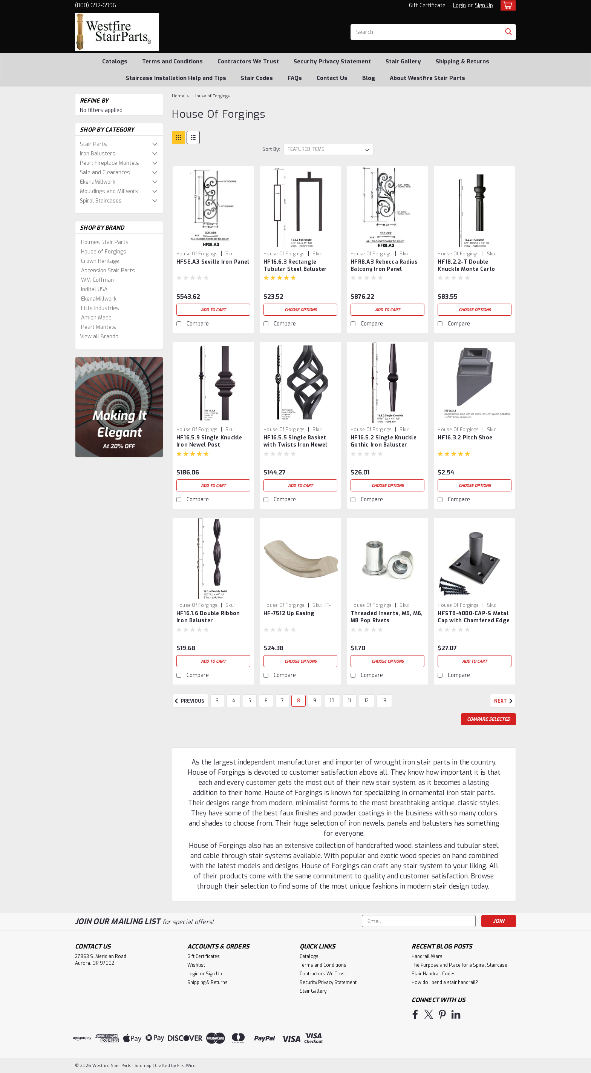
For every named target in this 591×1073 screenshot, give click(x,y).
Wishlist (196, 965)
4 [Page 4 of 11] (233, 701)
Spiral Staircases (101, 200)
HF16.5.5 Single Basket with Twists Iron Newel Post (295, 445)
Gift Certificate (427, 5)
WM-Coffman (97, 280)
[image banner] (119, 406)
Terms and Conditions (172, 61)
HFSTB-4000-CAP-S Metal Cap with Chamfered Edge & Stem (474, 620)
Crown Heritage (100, 261)
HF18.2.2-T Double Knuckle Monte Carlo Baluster (466, 269)
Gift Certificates (203, 956)
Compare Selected (488, 719)
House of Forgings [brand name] (196, 254)
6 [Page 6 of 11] (266, 701)
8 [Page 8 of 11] (298, 701)
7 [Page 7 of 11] (282, 701)
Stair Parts (93, 144)
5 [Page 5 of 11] (249, 701)
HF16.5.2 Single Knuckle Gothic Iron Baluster (383, 441)
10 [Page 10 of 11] (332, 701)
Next (504, 701)
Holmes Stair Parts (105, 242)
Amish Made (96, 317)
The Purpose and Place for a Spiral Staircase (459, 965)
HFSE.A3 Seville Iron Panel (213, 262)
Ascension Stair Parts (108, 270)
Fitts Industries (100, 308)
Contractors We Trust (248, 61)
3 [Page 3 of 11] (217, 701)
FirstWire (186, 1065)
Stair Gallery (403, 61)
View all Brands (99, 336)
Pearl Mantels (98, 327)
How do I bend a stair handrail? (445, 982)
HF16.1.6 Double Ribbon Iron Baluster (208, 617)
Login (459, 5)
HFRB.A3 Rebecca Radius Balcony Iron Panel (384, 265)
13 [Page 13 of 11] (384, 701)
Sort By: (271, 149)
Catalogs (114, 61)
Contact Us (332, 78)
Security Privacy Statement (332, 61)
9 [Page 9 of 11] (314, 701)
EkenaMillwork (97, 182)
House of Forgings (103, 251)
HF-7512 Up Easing (288, 613)
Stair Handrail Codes (434, 974)
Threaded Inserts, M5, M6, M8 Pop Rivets (387, 617)
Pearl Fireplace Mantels (109, 163)
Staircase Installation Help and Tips (176, 78)
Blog (368, 78)
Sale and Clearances (105, 172)
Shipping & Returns (462, 61)
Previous (188, 701)
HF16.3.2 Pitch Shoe (465, 437)
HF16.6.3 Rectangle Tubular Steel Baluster (295, 265)
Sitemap (143, 1065)
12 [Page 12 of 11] (366, 701)
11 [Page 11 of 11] (349, 701)
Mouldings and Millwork (109, 191)
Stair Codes (257, 78)
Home (178, 96)
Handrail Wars (427, 956)
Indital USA (94, 289)
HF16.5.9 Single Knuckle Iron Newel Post (209, 441)
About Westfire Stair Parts (427, 78)
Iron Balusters (97, 153)
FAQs (295, 78)
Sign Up (484, 5)
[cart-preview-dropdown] (506, 5)
